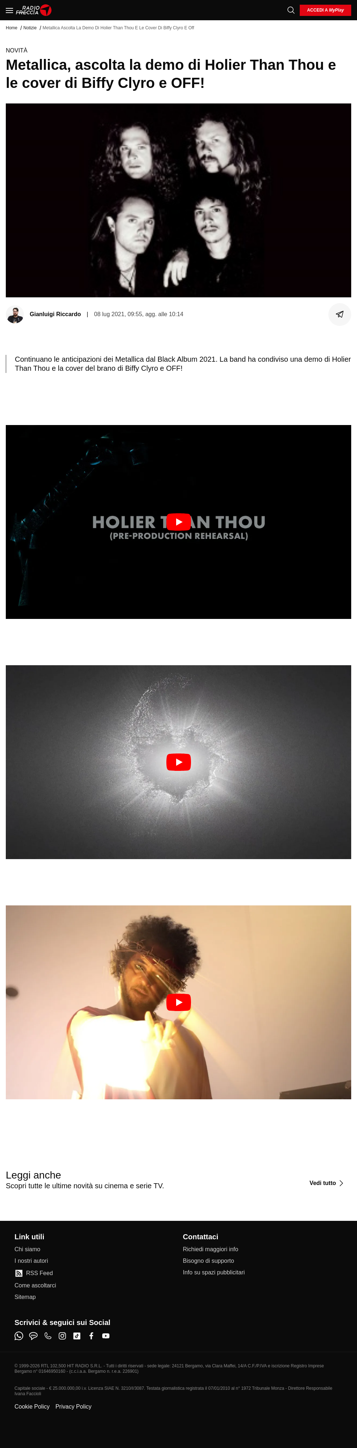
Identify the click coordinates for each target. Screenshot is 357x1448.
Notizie (30, 27)
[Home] (34, 10)
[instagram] (62, 1336)
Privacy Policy (73, 1407)
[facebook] (91, 1336)
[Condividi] (340, 314)
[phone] (47, 1336)
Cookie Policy (32, 1407)
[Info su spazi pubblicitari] (214, 1272)
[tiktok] (76, 1336)
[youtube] (105, 1336)
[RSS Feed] (33, 1273)
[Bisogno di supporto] (208, 1261)
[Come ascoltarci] (35, 1285)
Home (11, 27)
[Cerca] (291, 10)
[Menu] (9, 10)
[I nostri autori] (31, 1261)
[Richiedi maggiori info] (210, 1249)
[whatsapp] (18, 1336)
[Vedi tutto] (327, 1183)
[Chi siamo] (27, 1249)
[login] (325, 10)
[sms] (33, 1336)
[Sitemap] (25, 1297)
